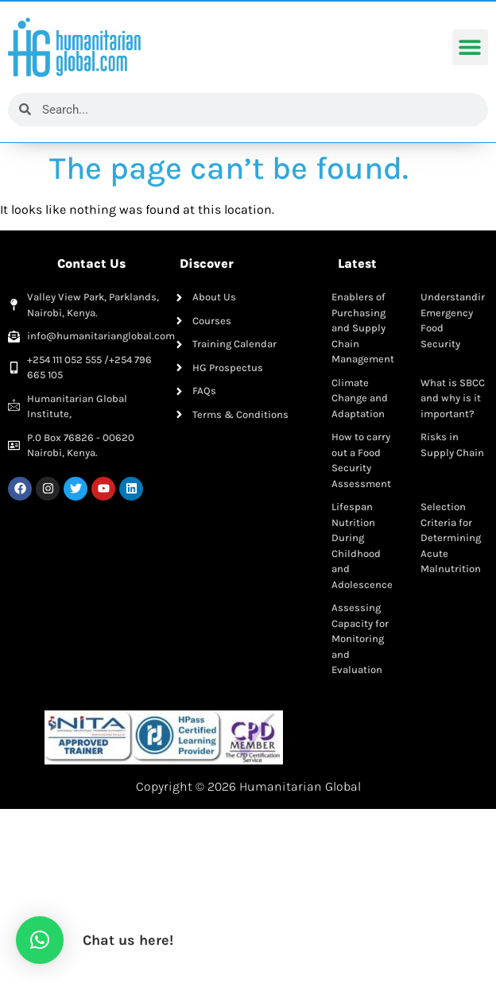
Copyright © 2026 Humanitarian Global (248, 786)
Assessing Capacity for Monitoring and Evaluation (360, 638)
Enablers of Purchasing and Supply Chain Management (362, 328)
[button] (470, 48)
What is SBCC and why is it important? (452, 398)
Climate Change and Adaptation (359, 398)
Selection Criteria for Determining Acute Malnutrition (450, 538)
